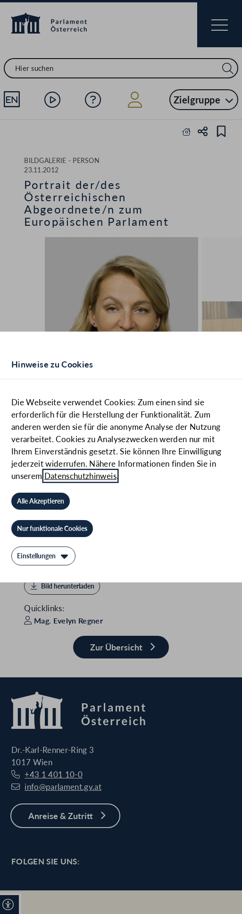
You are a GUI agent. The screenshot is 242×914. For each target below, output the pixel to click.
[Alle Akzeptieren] (40, 501)
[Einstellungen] (43, 556)
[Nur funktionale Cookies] (52, 528)
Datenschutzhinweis (80, 476)
